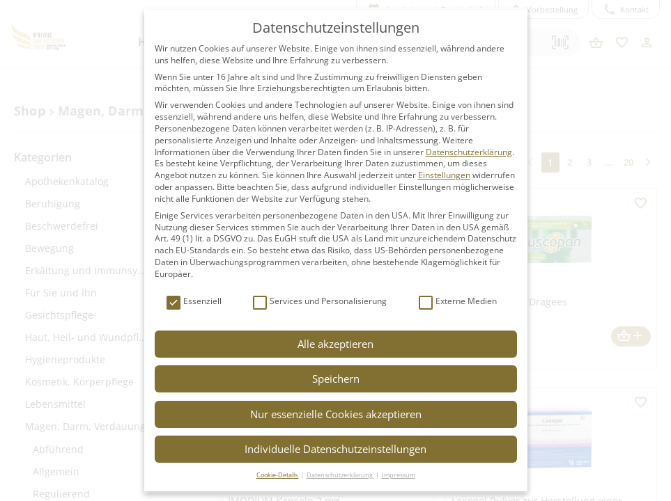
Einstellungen (444, 175)
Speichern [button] (336, 378)
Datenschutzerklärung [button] (340, 474)
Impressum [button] (398, 474)
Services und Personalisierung (320, 302)
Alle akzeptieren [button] (335, 344)
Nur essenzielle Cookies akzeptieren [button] (336, 414)
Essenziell (194, 302)
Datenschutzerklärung (469, 152)
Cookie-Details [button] (277, 474)
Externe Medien (458, 302)
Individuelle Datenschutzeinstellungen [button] (335, 449)
